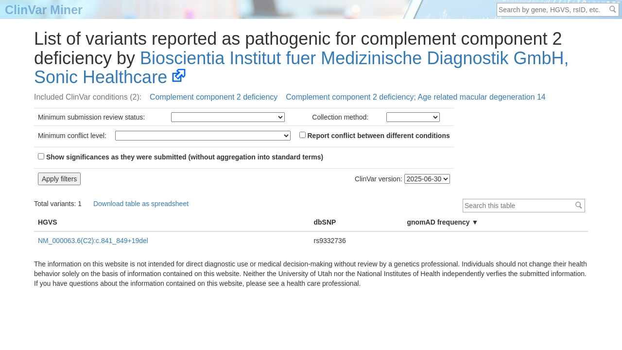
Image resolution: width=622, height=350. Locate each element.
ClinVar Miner (44, 10)
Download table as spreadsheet (141, 204)
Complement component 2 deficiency (213, 97)
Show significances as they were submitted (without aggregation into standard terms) (180, 157)
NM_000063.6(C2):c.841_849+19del (93, 241)
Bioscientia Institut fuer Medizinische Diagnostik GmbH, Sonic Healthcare (301, 68)
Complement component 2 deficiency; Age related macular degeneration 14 (416, 97)
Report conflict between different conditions (374, 136)
